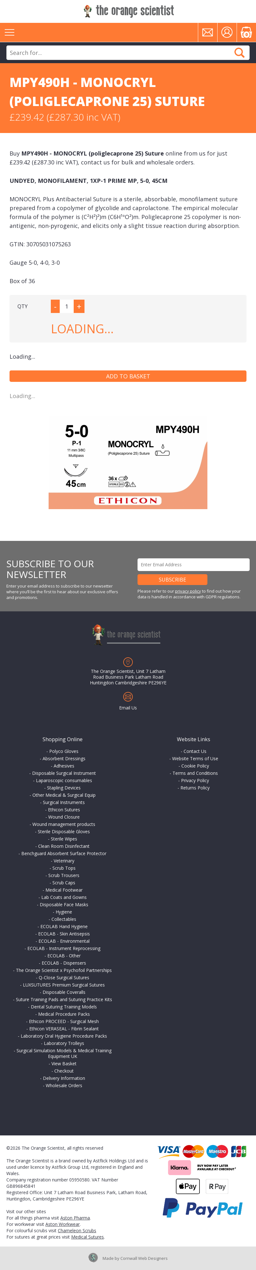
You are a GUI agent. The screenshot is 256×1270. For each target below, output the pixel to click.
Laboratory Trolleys (64, 1043)
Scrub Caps (63, 883)
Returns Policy (195, 788)
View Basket (64, 1064)
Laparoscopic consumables (64, 780)
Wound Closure (64, 817)
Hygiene (64, 912)
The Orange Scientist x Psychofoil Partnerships (64, 970)
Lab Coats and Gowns (64, 897)
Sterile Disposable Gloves (64, 831)
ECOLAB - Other (64, 956)
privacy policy (188, 591)
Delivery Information (64, 1078)
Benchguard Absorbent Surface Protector (63, 853)
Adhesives (64, 766)
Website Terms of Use (195, 758)
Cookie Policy (195, 766)
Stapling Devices (64, 788)
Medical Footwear (64, 890)
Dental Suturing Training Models (64, 1007)
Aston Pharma (75, 1218)
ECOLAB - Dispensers (64, 963)
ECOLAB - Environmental (64, 941)
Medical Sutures (87, 1237)
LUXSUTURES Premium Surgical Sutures (64, 985)
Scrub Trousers (63, 875)
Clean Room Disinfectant (64, 846)
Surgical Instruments (64, 802)
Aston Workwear (62, 1224)
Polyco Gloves (63, 751)
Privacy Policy (195, 780)
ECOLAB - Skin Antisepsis (64, 934)
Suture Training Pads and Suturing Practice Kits (64, 999)
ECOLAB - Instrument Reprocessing (63, 948)
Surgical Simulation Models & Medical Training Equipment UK (64, 1053)
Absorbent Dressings (64, 758)
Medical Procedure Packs (64, 1014)
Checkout (64, 1071)
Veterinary (64, 861)
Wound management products (63, 824)
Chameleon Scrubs (77, 1230)
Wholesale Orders (64, 1085)
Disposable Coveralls (64, 992)
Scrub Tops (64, 868)
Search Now (239, 52)
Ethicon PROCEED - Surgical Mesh (64, 1021)
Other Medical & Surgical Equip (64, 795)
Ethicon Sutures (64, 810)
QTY (22, 306)
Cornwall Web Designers (144, 1258)
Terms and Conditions (195, 773)
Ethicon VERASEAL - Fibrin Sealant (64, 1029)
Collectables (63, 919)
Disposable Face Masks (64, 904)
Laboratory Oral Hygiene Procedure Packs (64, 1036)
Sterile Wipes (64, 839)
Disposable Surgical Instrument (64, 773)
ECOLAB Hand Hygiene (64, 926)
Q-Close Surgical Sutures (64, 977)
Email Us (128, 708)
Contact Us (195, 751)
